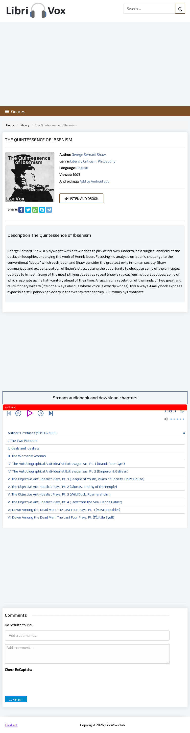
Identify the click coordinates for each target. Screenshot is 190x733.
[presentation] (42, 682)
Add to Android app (95, 181)
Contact (11, 725)
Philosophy (106, 161)
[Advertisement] (95, 351)
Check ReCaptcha (18, 669)
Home (10, 125)
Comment (16, 699)
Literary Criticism (83, 161)
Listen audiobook (81, 198)
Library (24, 125)
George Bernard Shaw (89, 154)
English (82, 168)
